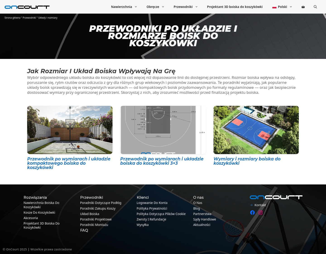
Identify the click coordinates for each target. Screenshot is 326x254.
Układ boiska (89, 214)
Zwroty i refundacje (151, 219)
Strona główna (12, 17)
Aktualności (201, 225)
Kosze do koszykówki (39, 212)
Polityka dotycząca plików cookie (161, 214)
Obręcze (157, 7)
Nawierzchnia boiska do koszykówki (41, 205)
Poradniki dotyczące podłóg (100, 203)
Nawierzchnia (126, 7)
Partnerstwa (202, 214)
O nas (197, 203)
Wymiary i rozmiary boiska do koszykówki (246, 161)
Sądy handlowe (204, 219)
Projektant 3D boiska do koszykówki (235, 7)
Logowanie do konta (152, 203)
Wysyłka (143, 225)
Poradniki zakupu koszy (97, 208)
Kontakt (260, 205)
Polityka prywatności (152, 208)
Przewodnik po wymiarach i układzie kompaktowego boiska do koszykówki (68, 163)
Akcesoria (31, 218)
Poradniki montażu (94, 225)
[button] (315, 7)
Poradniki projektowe (96, 219)
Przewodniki (188, 7)
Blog (196, 208)
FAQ (84, 230)
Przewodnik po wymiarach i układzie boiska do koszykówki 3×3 (162, 161)
